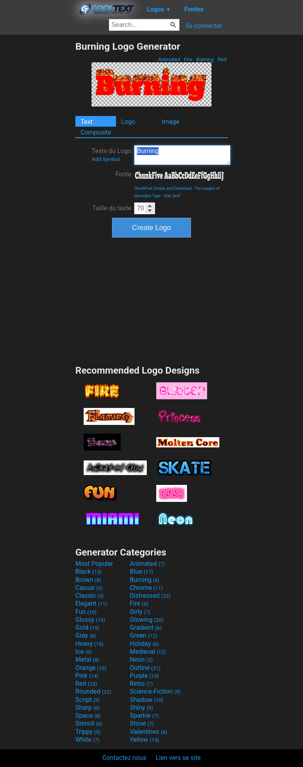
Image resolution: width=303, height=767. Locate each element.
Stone (142, 723)
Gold (87, 627)
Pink (87, 675)
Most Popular (94, 563)
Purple (144, 675)
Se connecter (203, 26)
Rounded (93, 691)
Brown (88, 580)
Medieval (148, 651)
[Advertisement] (37, 159)
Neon (141, 659)
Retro (141, 683)
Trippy (88, 731)
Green (143, 635)
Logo (128, 121)
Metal (87, 659)
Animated (169, 59)
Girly (140, 611)
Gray (85, 635)
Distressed (150, 595)
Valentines (148, 731)
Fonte (123, 174)
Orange (91, 668)
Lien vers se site (178, 757)
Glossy (90, 619)
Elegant (91, 603)
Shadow (146, 699)
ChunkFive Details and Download (162, 188)
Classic (89, 595)
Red (222, 59)
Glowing (146, 619)
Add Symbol (106, 159)
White (87, 739)
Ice (83, 651)
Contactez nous (124, 757)
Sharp (87, 707)
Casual (89, 587)
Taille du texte (111, 208)
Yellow (144, 739)
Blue (141, 571)
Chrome (146, 587)
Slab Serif (172, 196)
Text (86, 121)
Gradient (145, 627)
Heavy (89, 643)
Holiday (144, 643)
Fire (188, 59)
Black (88, 571)
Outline (145, 668)
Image (171, 121)
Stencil (88, 723)
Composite (95, 132)
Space (88, 715)
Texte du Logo (111, 154)
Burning (205, 59)
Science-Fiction (155, 691)
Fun (86, 611)
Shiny (141, 707)
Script (87, 699)
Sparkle (144, 715)
